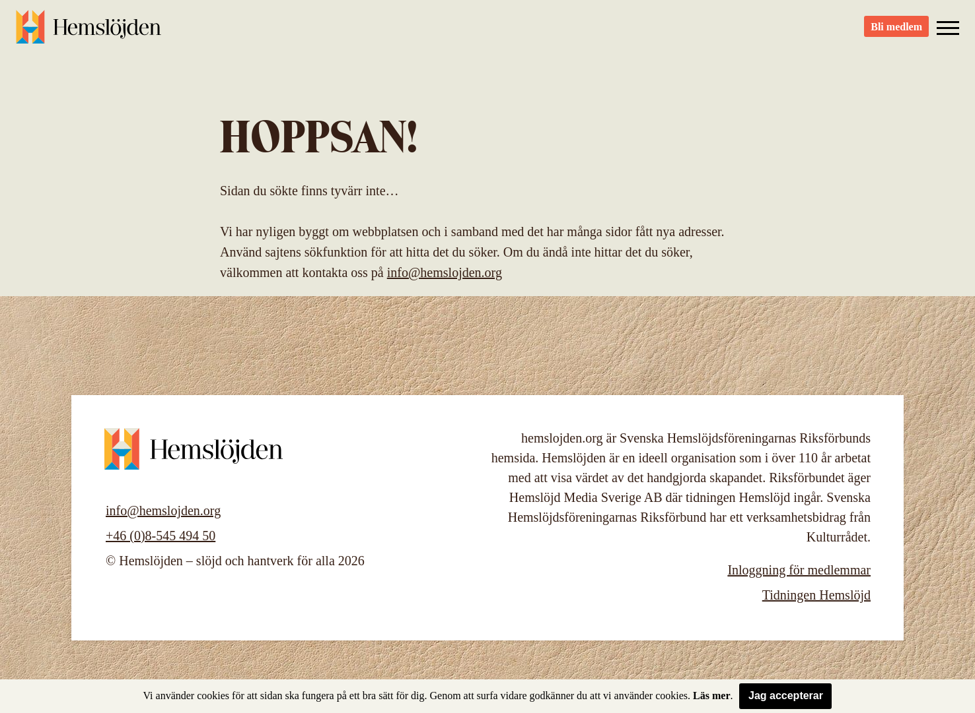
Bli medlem (896, 33)
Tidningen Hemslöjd (816, 595)
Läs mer (711, 695)
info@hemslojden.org (444, 272)
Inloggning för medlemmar (799, 570)
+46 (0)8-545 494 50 (160, 535)
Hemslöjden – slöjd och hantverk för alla (88, 33)
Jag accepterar (785, 695)
